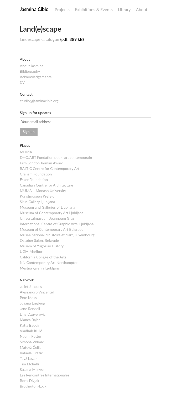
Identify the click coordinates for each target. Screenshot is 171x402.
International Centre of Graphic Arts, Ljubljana (57, 224)
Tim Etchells (29, 364)
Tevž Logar (28, 358)
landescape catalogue (39, 39)
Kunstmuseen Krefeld (37, 196)
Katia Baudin (30, 325)
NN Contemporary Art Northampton (49, 262)
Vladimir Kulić (31, 331)
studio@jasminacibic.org (39, 101)
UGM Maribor (31, 251)
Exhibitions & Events (94, 9)
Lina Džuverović (33, 314)
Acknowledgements (36, 77)
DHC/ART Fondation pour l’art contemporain (56, 157)
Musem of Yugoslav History (42, 246)
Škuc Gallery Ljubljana (37, 201)
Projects (62, 9)
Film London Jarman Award (42, 163)
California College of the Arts (43, 257)
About (142, 9)
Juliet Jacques (31, 286)
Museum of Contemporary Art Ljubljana (52, 212)
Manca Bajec (30, 319)
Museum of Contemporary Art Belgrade (52, 229)
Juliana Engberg (32, 303)
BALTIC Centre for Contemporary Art (50, 168)
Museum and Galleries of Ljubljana (47, 207)
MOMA (26, 152)
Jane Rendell (30, 308)
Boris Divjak (29, 380)
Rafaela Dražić (31, 353)
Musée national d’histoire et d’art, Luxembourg (57, 235)
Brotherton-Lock (33, 386)
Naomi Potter (31, 336)
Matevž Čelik (30, 347)
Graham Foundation (36, 174)
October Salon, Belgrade (39, 240)
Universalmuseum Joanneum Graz (47, 218)
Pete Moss (28, 297)
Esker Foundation (34, 179)
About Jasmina (32, 65)
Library (124, 9)
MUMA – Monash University (43, 190)
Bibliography (30, 71)
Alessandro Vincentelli (37, 292)
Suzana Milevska (33, 369)
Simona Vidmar (32, 342)
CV (22, 82)
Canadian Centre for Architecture (46, 185)
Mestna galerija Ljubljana (40, 268)
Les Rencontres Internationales (44, 375)
